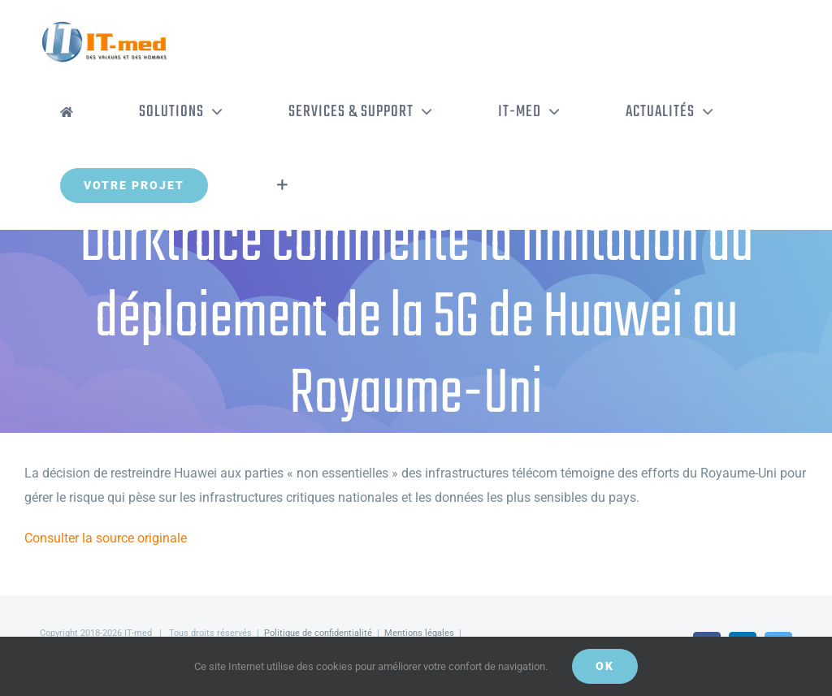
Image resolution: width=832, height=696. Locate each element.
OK (605, 665)
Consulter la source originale (105, 538)
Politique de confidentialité (318, 633)
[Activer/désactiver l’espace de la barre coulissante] (282, 185)
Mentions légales (419, 633)
